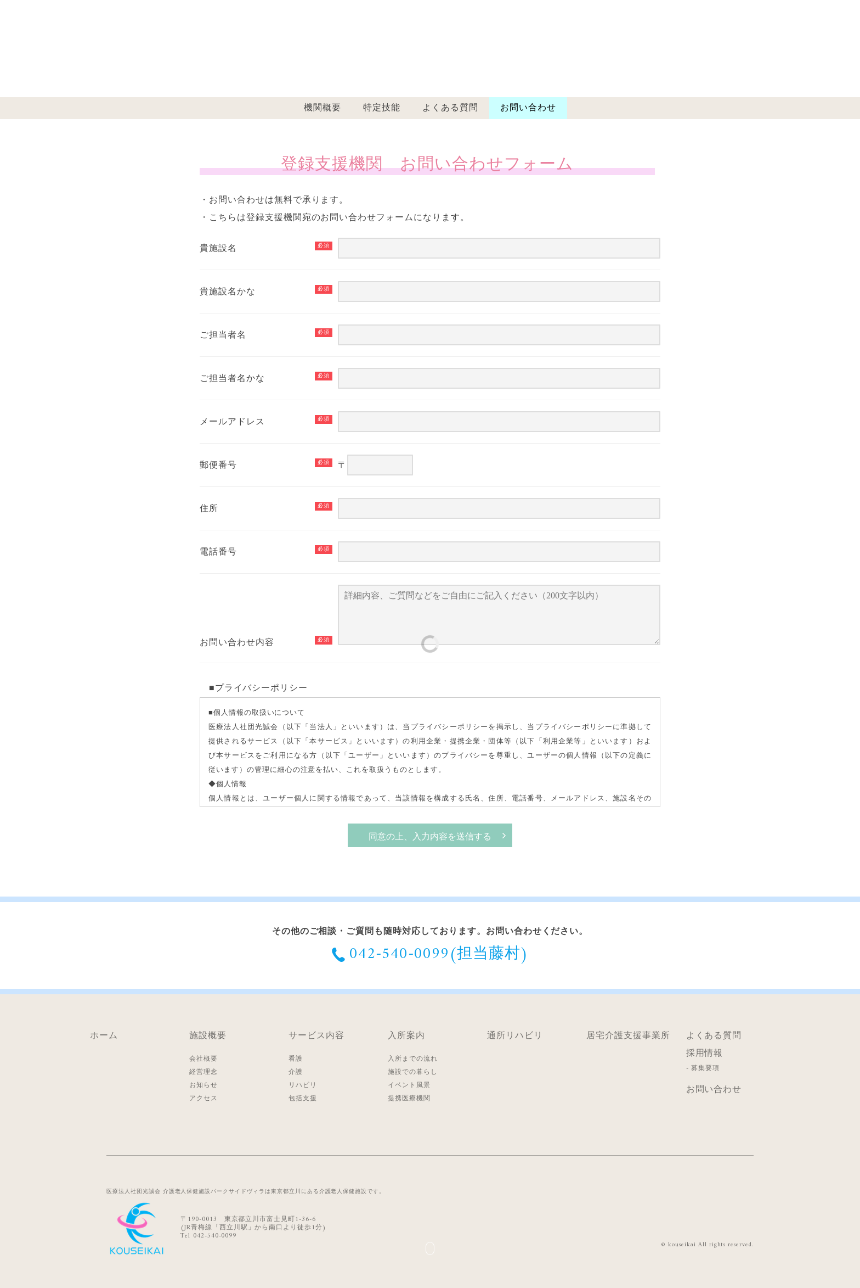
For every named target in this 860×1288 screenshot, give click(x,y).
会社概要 (203, 1059)
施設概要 (208, 1036)
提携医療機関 (409, 1099)
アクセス (203, 1099)
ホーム (104, 1036)
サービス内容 (316, 1036)
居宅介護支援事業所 (628, 1036)
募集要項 (705, 1068)
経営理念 (203, 1072)
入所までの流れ (413, 1059)
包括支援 (302, 1099)
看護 (295, 1059)
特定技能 (381, 108)
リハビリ (302, 1085)
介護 (295, 1072)
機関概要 (322, 108)
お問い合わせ (528, 108)
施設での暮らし (413, 1072)
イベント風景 (409, 1085)
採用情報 (704, 1053)
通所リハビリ (515, 1036)
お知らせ (203, 1085)
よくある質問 (450, 108)
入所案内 (406, 1036)
